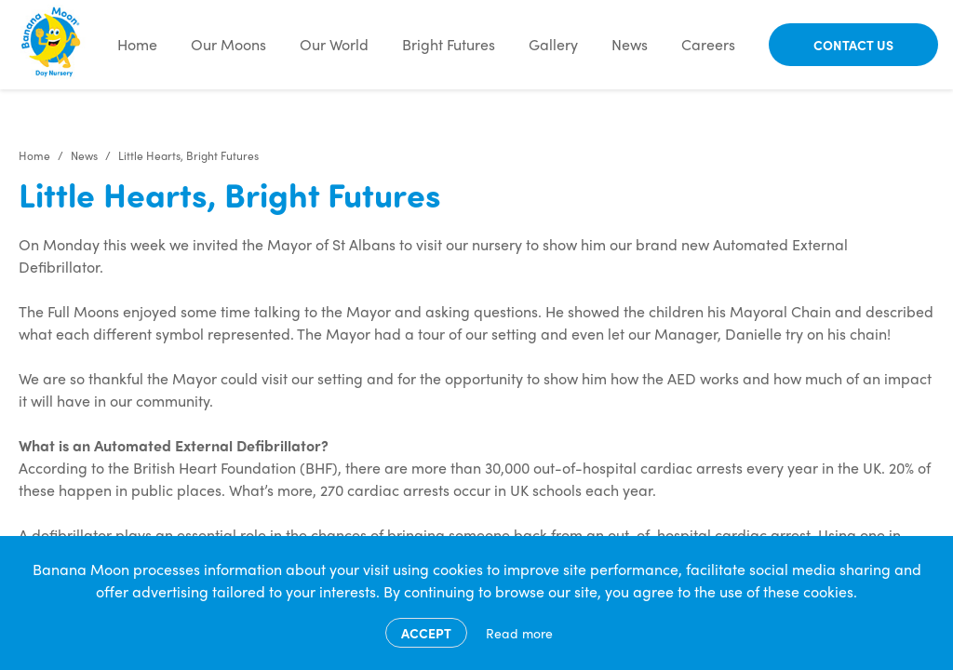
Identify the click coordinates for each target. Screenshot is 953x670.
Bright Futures (448, 44)
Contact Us (853, 44)
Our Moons (228, 44)
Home (137, 44)
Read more (519, 632)
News (629, 44)
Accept (426, 632)
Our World (334, 44)
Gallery (553, 44)
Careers (708, 44)
